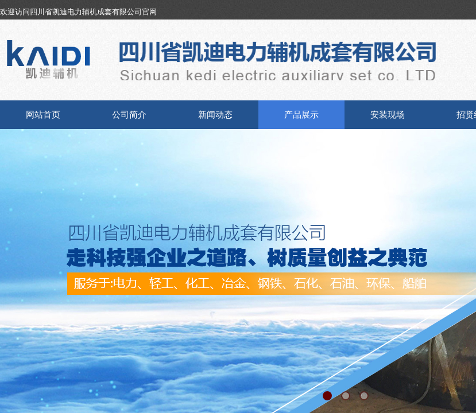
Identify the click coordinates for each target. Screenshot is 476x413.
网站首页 (43, 114)
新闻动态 (215, 114)
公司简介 (129, 114)
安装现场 (387, 114)
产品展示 (301, 114)
